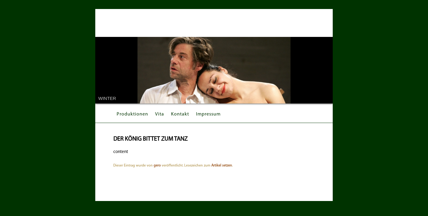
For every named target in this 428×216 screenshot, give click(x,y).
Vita (159, 114)
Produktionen (132, 114)
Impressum (208, 114)
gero (157, 165)
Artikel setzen (221, 165)
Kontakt (180, 114)
